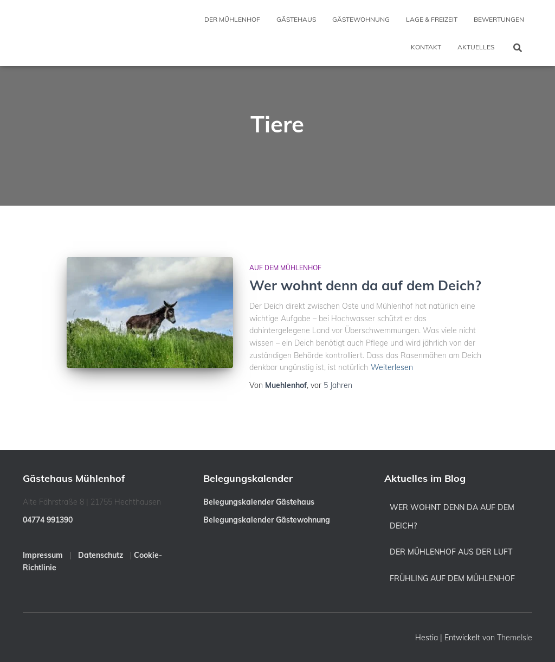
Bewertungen (499, 19)
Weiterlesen (392, 367)
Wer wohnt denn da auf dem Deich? (365, 285)
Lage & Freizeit (431, 19)
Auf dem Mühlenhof (285, 268)
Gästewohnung (361, 19)
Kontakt (426, 47)
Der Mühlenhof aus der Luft (451, 552)
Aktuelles (475, 47)
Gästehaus (296, 19)
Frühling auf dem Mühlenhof (452, 578)
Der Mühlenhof (232, 19)
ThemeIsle (514, 637)
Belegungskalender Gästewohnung (266, 520)
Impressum (43, 555)
